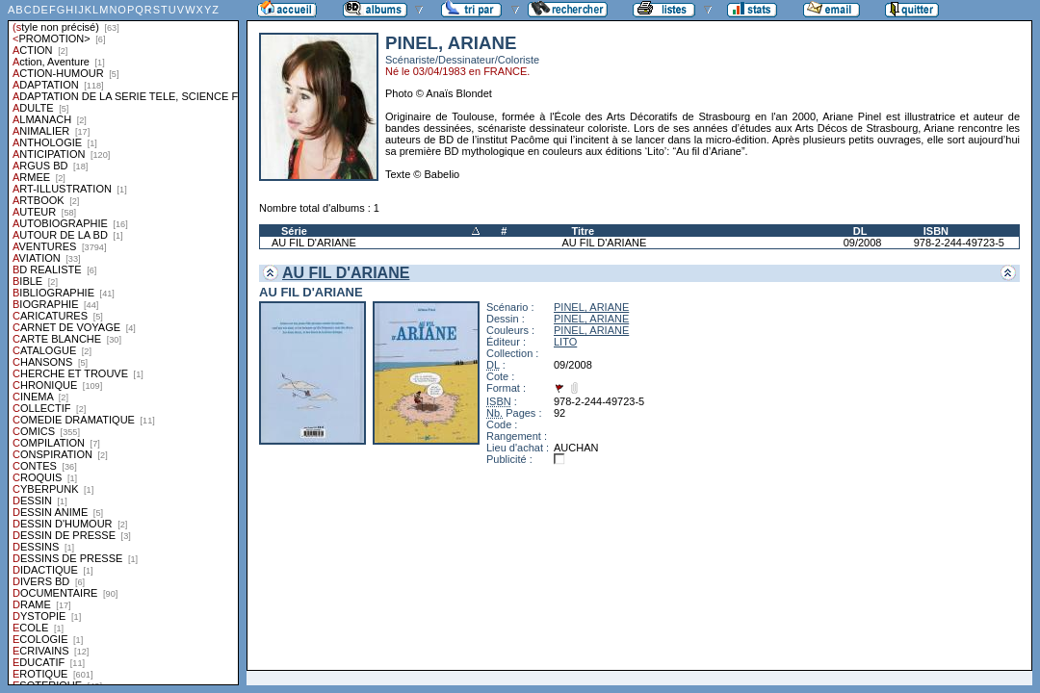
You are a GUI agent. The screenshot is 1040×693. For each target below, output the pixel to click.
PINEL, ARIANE (591, 307)
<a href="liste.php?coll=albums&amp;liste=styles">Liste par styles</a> (123, 342)
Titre (582, 231)
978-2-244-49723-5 (959, 242)
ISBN (936, 231)
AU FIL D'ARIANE (314, 242)
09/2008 (863, 242)
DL (860, 231)
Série (294, 231)
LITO (565, 341)
